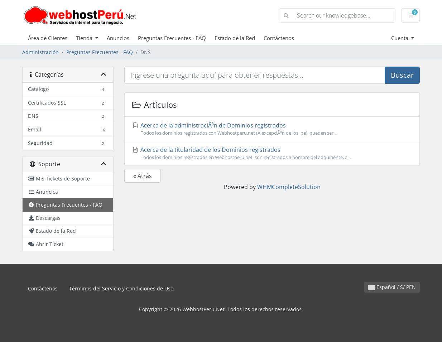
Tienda (85, 38)
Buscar (402, 75)
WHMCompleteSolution (289, 187)
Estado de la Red (235, 38)
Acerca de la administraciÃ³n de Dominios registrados (272, 128)
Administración (40, 52)
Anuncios (118, 38)
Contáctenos (279, 38)
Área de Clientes (47, 38)
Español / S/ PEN (392, 287)
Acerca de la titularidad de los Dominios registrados (272, 153)
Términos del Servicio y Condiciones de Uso (121, 288)
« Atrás (142, 176)
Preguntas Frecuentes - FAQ (172, 38)
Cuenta (400, 38)
